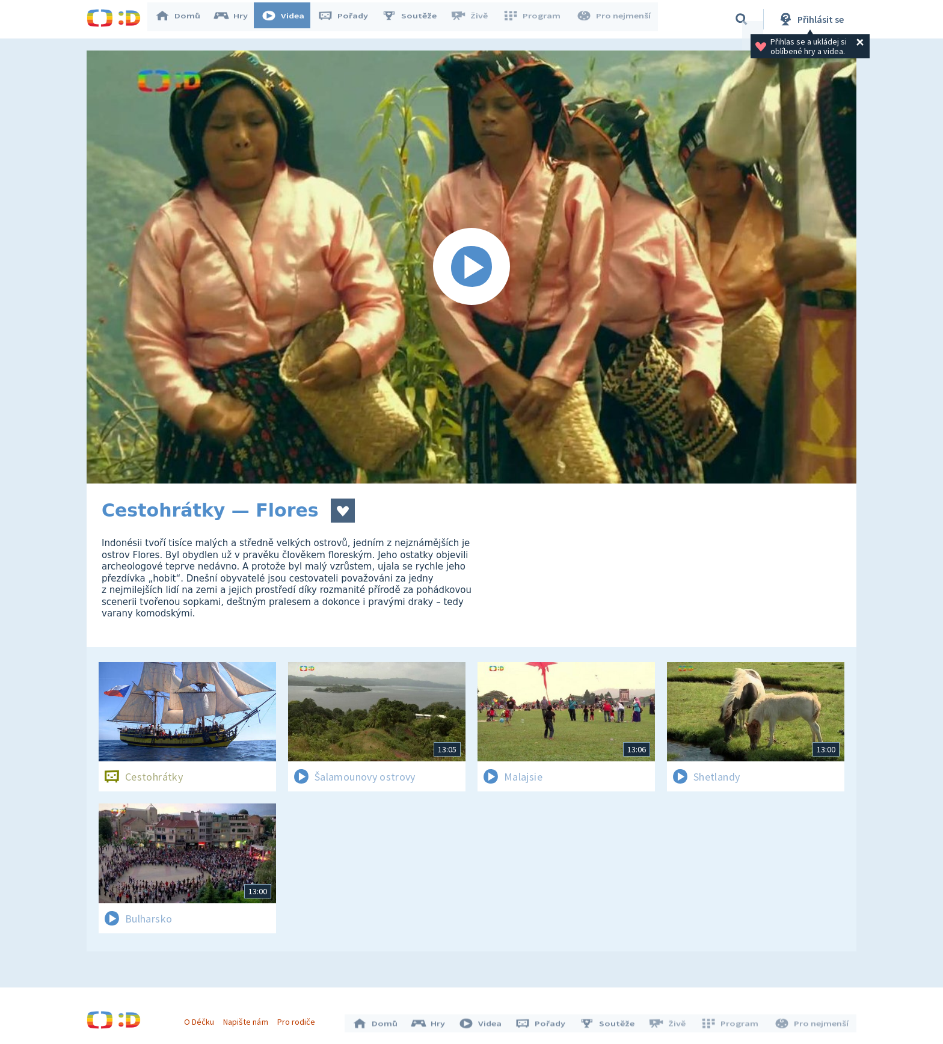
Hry (236, 19)
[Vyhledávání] (741, 19)
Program (535, 19)
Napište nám (248, 1018)
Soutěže (415, 19)
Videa (288, 19)
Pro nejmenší (615, 19)
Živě (474, 19)
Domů (183, 19)
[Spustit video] (471, 267)
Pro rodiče (299, 1018)
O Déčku (202, 1018)
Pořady (349, 19)
